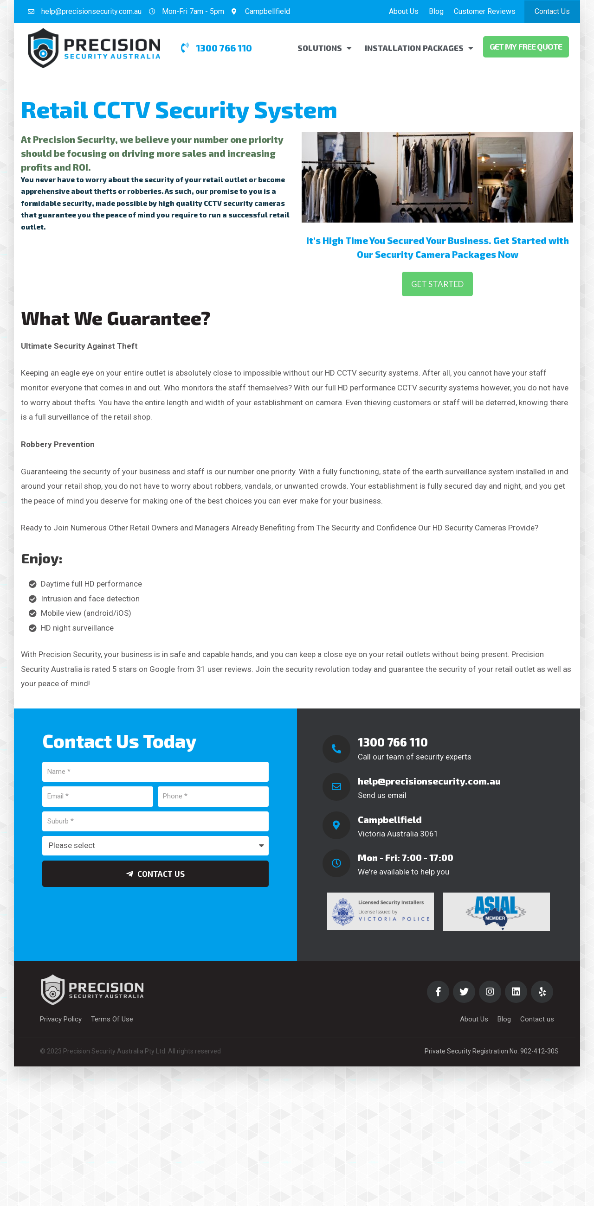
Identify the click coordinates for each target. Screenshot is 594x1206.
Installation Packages (419, 48)
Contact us (537, 1019)
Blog (436, 11)
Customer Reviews (485, 11)
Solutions (324, 48)
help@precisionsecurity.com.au (429, 780)
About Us (404, 11)
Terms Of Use (112, 1019)
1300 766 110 (393, 742)
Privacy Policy (61, 1019)
